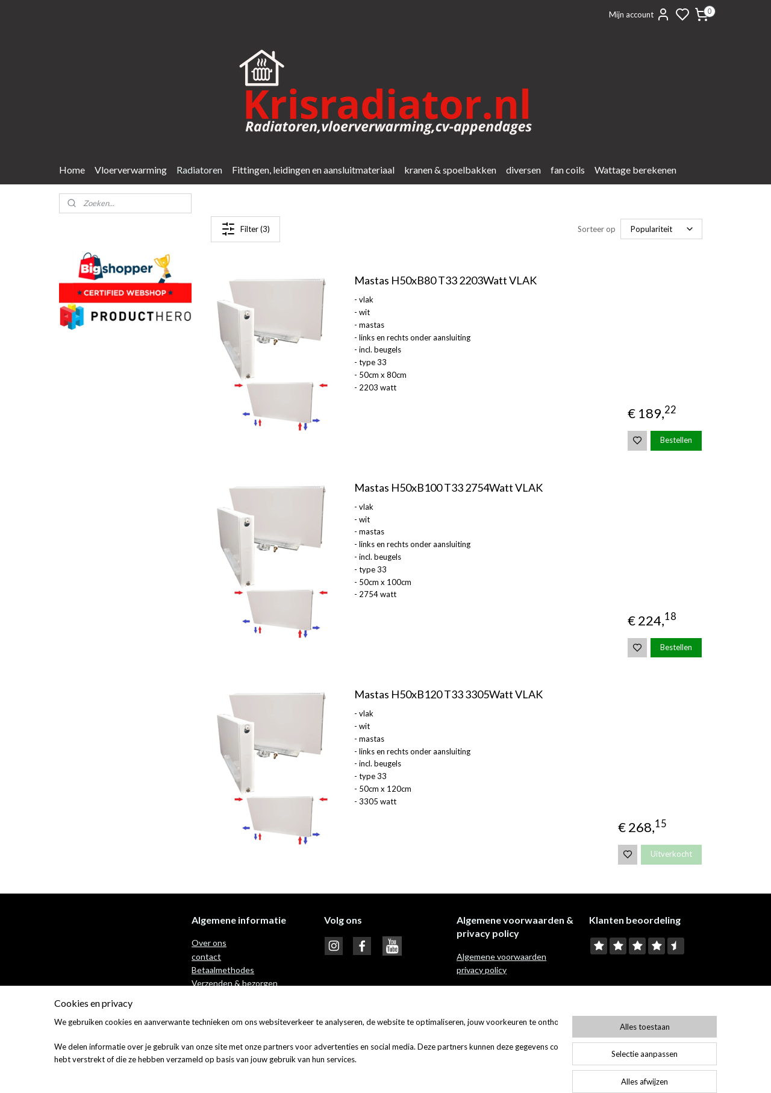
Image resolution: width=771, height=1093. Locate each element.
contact (206, 956)
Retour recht (217, 997)
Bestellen (676, 440)
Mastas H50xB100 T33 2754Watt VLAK (448, 487)
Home (72, 169)
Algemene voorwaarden (501, 956)
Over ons (209, 943)
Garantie (209, 1010)
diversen (523, 169)
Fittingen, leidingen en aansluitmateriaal (313, 169)
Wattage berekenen (635, 169)
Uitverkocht (671, 854)
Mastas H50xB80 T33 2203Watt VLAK (445, 280)
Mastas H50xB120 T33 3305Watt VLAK (448, 694)
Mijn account (639, 14)
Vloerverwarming (131, 169)
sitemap (420, 1071)
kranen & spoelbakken (450, 169)
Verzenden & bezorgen (235, 983)
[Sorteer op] (661, 229)
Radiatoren (199, 169)
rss (442, 1071)
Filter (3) (245, 229)
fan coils (568, 169)
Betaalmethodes (223, 970)
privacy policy (482, 970)
